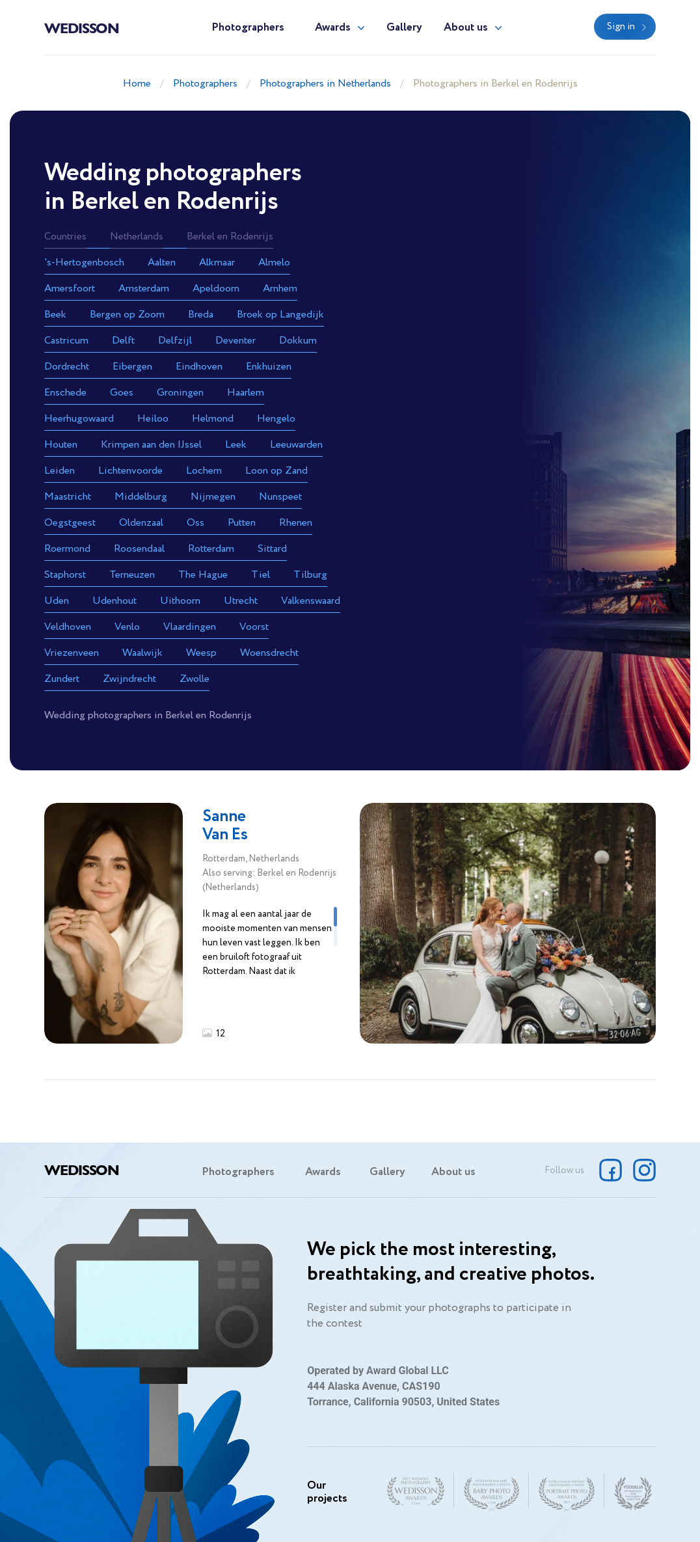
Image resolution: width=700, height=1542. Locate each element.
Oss (195, 522)
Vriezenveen (71, 652)
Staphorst (65, 574)
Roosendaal (139, 548)
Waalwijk (142, 652)
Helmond (213, 418)
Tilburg (310, 574)
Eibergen (132, 366)
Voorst (254, 626)
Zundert (61, 678)
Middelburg (140, 496)
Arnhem (280, 288)
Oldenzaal (141, 522)
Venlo (127, 626)
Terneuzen (132, 574)
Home (137, 83)
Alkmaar (217, 262)
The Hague (203, 574)
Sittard (272, 548)
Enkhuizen (268, 366)
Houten (60, 444)
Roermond (67, 548)
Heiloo (152, 418)
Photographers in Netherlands (325, 83)
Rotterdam (211, 548)
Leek (236, 444)
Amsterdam (143, 288)
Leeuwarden (296, 444)
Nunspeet (280, 496)
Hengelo (276, 418)
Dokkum (298, 340)
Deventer (235, 340)
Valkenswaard (310, 600)
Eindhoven (199, 366)
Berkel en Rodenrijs (230, 236)
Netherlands (136, 236)
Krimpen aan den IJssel (151, 444)
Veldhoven (67, 626)
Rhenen (295, 522)
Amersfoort (69, 288)
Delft (123, 340)
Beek (55, 314)
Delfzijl (175, 340)
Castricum (66, 340)
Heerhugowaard (79, 418)
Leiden (59, 470)
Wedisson (81, 27)
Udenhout (114, 600)
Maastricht (67, 496)
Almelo (274, 262)
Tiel (260, 574)
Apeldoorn (216, 288)
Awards (333, 28)
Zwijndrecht (129, 678)
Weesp (201, 652)
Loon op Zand (276, 470)
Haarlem (245, 392)
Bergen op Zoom (127, 314)
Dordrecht (66, 366)
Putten (242, 522)
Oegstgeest (70, 522)
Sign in (621, 27)
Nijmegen (213, 496)
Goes (121, 392)
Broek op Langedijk (280, 314)
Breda (200, 314)
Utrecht (241, 600)
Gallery (404, 28)
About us (466, 28)
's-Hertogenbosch (84, 262)
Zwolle (194, 678)
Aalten (162, 262)
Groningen (180, 392)
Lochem (204, 470)
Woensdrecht (269, 652)
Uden (56, 600)
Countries (65, 236)
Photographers (247, 28)
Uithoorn (180, 600)
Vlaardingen (189, 626)
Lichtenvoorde (130, 470)
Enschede (65, 392)
